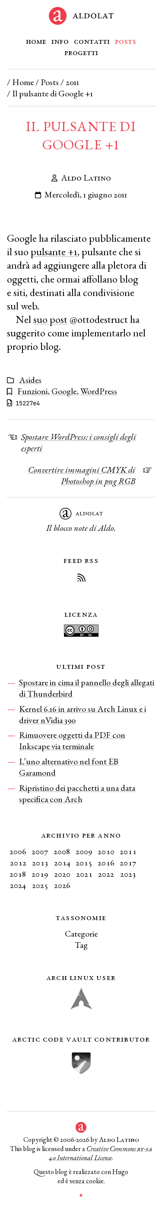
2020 (62, 873)
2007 (40, 851)
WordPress (98, 391)
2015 (84, 862)
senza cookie (87, 1180)
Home (36, 40)
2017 (128, 862)
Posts (125, 40)
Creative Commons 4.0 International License (100, 1153)
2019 (40, 873)
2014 (62, 862)
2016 (106, 862)
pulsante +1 (54, 251)
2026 (62, 885)
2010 (106, 851)
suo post (50, 319)
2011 (72, 82)
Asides (30, 379)
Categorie (81, 933)
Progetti (81, 52)
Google (63, 391)
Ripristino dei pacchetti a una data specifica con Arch (77, 793)
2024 (18, 885)
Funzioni (32, 391)
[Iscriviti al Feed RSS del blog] (81, 579)
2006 (18, 851)
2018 (18, 873)
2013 (40, 862)
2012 (18, 862)
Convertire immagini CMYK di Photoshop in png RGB (81, 475)
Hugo (120, 1171)
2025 (40, 885)
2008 (62, 851)
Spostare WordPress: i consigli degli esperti (78, 442)
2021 (84, 873)
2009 (84, 851)
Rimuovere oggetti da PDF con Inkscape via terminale (72, 740)
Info (60, 40)
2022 (106, 873)
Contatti (92, 40)
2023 (128, 873)
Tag (81, 944)
